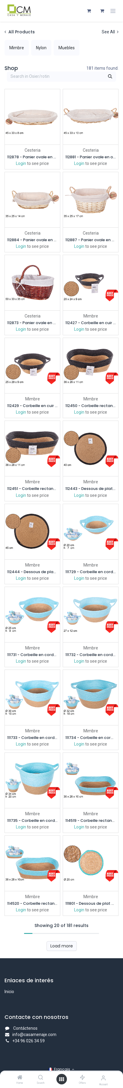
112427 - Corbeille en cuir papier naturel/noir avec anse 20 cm (90, 323)
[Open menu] (61, 1079)
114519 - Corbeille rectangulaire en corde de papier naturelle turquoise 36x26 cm (90, 820)
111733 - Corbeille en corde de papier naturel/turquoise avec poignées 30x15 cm (32, 737)
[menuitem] (16, 48)
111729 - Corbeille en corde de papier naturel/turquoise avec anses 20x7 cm (90, 571)
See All (110, 31)
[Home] (19, 1077)
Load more (61, 946)
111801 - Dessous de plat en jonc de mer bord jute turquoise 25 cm (90, 903)
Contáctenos (25, 1028)
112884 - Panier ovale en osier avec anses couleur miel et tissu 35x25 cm (32, 240)
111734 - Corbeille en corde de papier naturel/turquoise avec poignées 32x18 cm (90, 737)
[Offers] (82, 1077)
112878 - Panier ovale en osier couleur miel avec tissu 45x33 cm (32, 157)
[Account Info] (103, 1077)
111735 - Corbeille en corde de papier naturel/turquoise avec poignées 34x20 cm (32, 820)
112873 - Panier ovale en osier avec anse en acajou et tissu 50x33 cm (32, 323)
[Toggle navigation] (112, 11)
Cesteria (32, 150)
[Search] (41, 1077)
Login (21, 163)
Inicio (9, 991)
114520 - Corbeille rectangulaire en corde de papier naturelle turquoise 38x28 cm (32, 903)
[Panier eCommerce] (88, 10)
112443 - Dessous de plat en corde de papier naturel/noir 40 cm (90, 488)
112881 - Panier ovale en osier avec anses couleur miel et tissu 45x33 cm (90, 157)
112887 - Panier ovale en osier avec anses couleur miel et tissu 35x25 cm (90, 240)
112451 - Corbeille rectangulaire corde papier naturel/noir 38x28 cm (32, 488)
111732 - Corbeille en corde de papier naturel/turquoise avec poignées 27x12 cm (90, 654)
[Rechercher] (110, 76)
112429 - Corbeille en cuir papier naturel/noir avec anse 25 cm (32, 405)
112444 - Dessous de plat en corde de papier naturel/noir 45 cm (32, 571)
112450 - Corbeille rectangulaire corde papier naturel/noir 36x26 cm (90, 405)
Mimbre (90, 316)
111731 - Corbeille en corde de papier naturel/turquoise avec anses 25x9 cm (32, 654)
